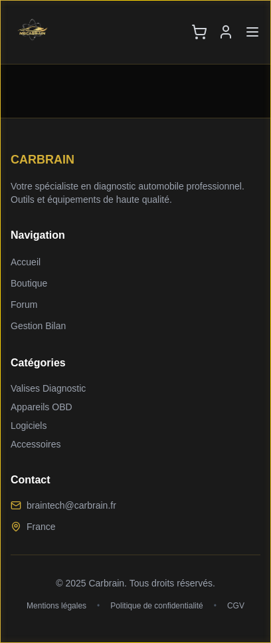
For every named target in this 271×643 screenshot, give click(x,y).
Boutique (29, 283)
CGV (235, 605)
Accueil (26, 262)
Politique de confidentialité (156, 605)
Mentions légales (56, 605)
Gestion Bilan (38, 326)
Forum (24, 304)
